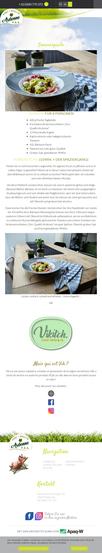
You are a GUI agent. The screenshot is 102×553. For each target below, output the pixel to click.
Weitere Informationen (33, 548)
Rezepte (47, 468)
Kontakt (70, 465)
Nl (65, 4)
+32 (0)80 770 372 (33, 4)
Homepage (49, 461)
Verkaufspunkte (74, 461)
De (70, 4)
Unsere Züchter (52, 465)
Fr (60, 4)
